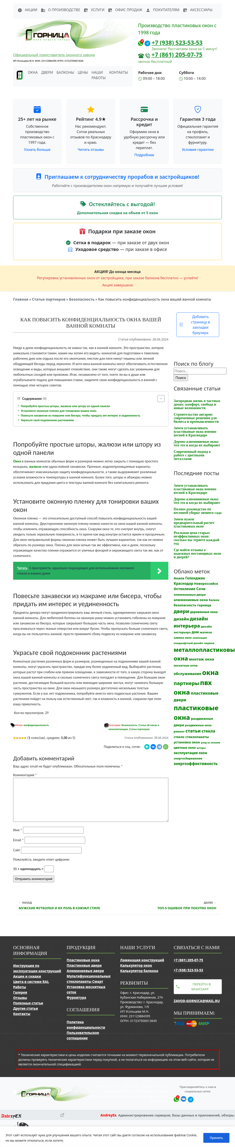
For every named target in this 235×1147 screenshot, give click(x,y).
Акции (27, 9)
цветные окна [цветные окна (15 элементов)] (185, 747)
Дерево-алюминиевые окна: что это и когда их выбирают (197, 443)
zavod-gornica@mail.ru (197, 1001)
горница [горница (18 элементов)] (204, 605)
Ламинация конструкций (142, 960)
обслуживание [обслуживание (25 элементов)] (187, 673)
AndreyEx (108, 1115)
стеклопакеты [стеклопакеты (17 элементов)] (197, 737)
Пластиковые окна (83, 960)
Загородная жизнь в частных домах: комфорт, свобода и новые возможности (197, 404)
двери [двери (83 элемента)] (181, 611)
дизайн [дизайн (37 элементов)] (181, 619)
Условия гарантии (198, 149)
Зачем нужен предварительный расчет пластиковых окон (194, 522)
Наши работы (98, 75)
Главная (20, 299)
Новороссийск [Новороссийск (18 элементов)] (206, 583)
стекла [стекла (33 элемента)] (208, 731)
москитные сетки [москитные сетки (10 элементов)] (186, 665)
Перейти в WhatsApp (201, 986)
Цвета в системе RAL (31, 981)
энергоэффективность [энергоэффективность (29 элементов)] (196, 763)
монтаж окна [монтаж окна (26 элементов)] (201, 659)
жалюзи (35, 466)
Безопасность (82, 299)
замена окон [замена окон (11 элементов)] (183, 638)
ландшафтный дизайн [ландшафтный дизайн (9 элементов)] (188, 643)
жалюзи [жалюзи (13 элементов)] (206, 632)
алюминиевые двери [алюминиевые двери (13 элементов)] (190, 595)
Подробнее (144, 154)
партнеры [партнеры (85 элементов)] (186, 683)
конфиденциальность (36, 725)
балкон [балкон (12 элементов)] (214, 600)
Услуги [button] (94, 9)
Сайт (16, 850)
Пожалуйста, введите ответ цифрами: (41, 859)
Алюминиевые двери (85, 970)
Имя (17, 830)
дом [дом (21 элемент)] (195, 632)
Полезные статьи (28, 1003)
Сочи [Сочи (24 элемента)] (201, 588)
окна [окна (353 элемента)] (210, 672)
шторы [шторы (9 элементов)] (201, 747)
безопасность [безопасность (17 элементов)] (185, 605)
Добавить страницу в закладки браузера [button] (194, 324)
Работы (19, 987)
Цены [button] (83, 72)
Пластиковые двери (84, 965)
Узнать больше (37, 149)
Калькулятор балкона (139, 970)
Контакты (118, 72)
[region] (117, 1136)
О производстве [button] (60, 9)
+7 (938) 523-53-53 (177, 43)
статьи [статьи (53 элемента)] (193, 731)
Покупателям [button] (162, 9)
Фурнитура (76, 997)
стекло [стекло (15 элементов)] (179, 737)
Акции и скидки (27, 976)
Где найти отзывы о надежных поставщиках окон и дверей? (197, 553)
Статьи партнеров (48, 299)
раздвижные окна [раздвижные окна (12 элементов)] (198, 725)
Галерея (20, 992)
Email (18, 840)
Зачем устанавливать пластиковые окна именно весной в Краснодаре (195, 431)
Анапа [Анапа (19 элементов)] (179, 578)
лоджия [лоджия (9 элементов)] (209, 643)
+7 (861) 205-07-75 (176, 55)
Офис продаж (125, 9)
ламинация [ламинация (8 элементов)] (200, 637)
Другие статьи (25, 1008)
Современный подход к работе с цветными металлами (192, 455)
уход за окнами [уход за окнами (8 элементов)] (210, 742)
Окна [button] (33, 72)
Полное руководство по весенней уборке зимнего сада (198, 511)
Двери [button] (47, 72)
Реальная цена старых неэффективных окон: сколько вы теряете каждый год (196, 538)
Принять (216, 1138)
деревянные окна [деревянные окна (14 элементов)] (204, 612)
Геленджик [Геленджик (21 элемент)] (195, 578)
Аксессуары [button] (197, 9)
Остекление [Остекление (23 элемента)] (184, 588)
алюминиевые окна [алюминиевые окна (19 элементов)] (191, 599)
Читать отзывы (91, 149)
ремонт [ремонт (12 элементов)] (179, 731)
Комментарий (25, 775)
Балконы (65, 72)
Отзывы (20, 997)
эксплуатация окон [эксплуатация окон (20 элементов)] (190, 753)
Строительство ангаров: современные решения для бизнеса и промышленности (196, 417)
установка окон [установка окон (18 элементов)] (187, 742)
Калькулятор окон (136, 965)
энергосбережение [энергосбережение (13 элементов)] (188, 758)
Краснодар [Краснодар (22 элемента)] (183, 583)
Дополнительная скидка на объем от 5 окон (117, 212)
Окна (17, 461)
